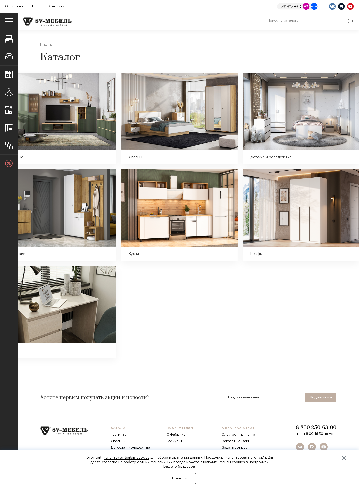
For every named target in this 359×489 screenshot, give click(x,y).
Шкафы (256, 254)
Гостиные (119, 434)
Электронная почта (238, 434)
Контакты (57, 6)
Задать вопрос (234, 447)
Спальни (136, 157)
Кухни (134, 254)
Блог (36, 6)
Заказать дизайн (236, 441)
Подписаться (321, 397)
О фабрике (14, 6)
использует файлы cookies (126, 457)
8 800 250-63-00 (316, 427)
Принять (179, 478)
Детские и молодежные (271, 157)
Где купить (175, 441)
